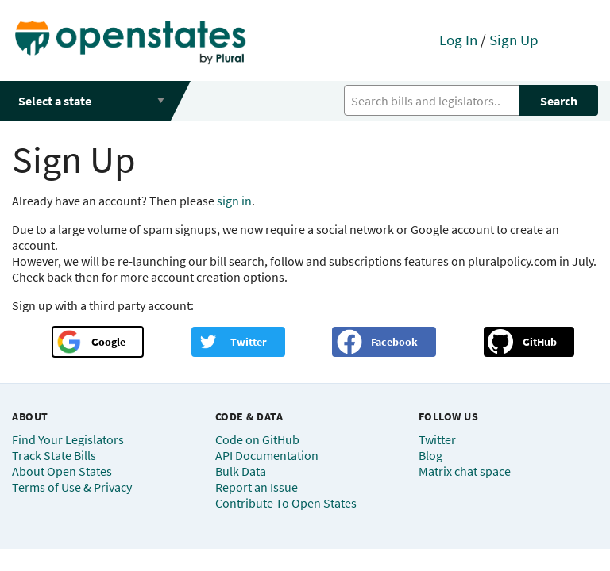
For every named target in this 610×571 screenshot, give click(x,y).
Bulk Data (240, 471)
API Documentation (267, 455)
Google (108, 342)
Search (558, 101)
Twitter (248, 342)
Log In (458, 39)
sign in (234, 201)
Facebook (394, 342)
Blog (430, 455)
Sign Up (514, 39)
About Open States (62, 471)
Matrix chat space (465, 471)
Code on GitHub (257, 439)
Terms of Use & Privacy (72, 487)
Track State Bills (54, 455)
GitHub (540, 342)
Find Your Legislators (68, 439)
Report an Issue (256, 487)
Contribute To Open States (286, 503)
